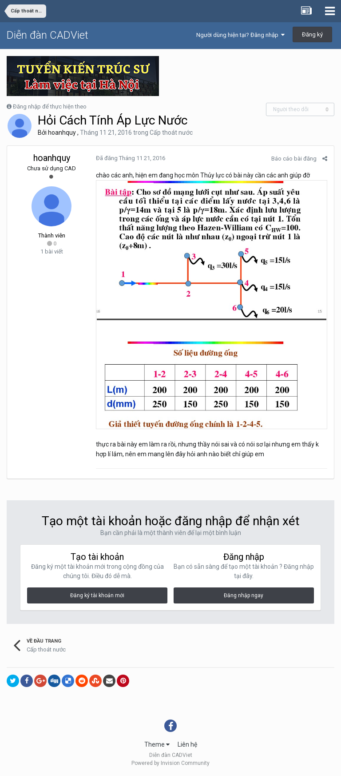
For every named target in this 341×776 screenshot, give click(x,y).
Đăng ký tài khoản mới (97, 595)
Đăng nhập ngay (243, 595)
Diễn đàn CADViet (47, 35)
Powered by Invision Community (170, 763)
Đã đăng (130, 158)
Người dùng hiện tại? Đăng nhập (240, 35)
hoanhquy (62, 132)
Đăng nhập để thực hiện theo (50, 106)
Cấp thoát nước (171, 132)
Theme (157, 744)
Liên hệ (187, 744)
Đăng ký (312, 34)
